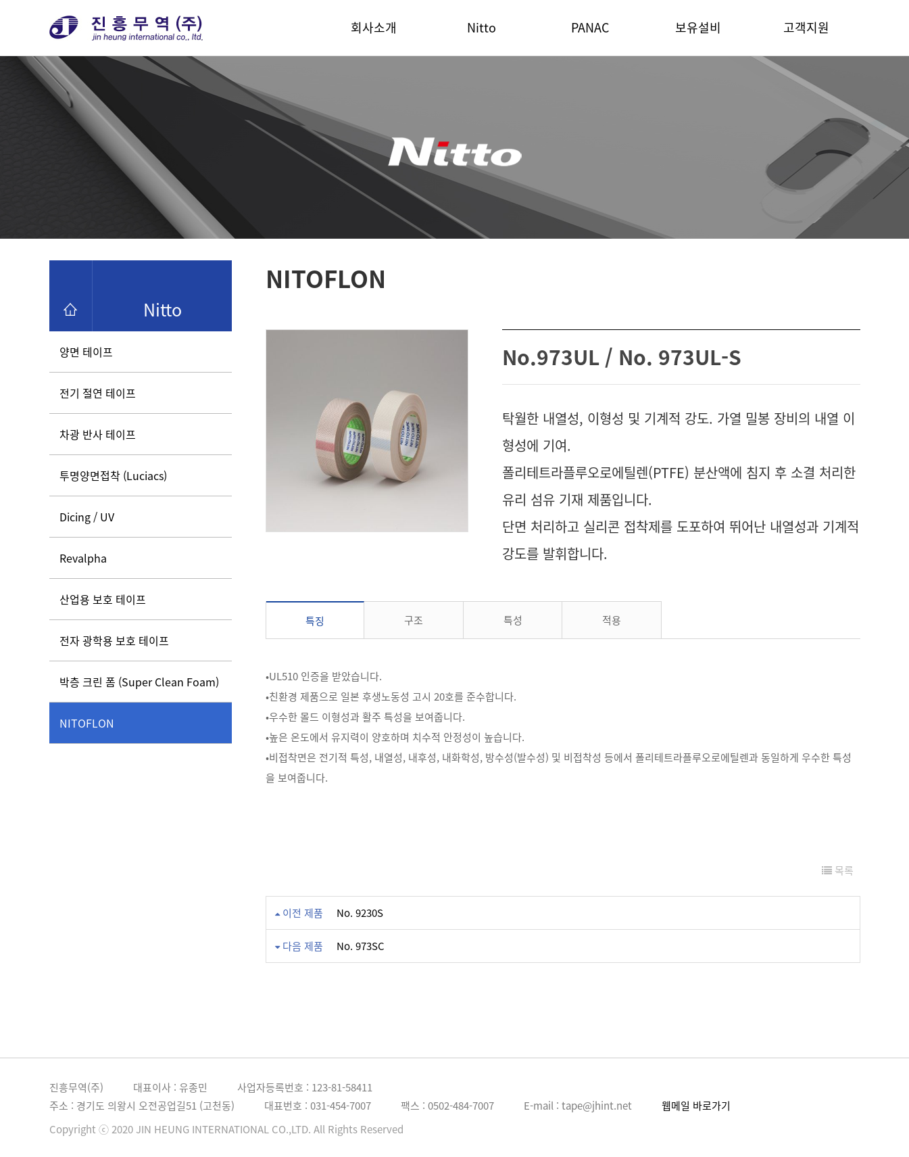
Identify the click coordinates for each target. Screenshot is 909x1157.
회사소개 (374, 27)
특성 (512, 620)
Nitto (481, 27)
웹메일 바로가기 (696, 1105)
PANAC (590, 27)
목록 (838, 870)
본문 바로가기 (0, 0)
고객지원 (806, 27)
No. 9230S (360, 912)
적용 (611, 620)
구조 (413, 620)
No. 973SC (361, 946)
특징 (314, 620)
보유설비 (698, 27)
